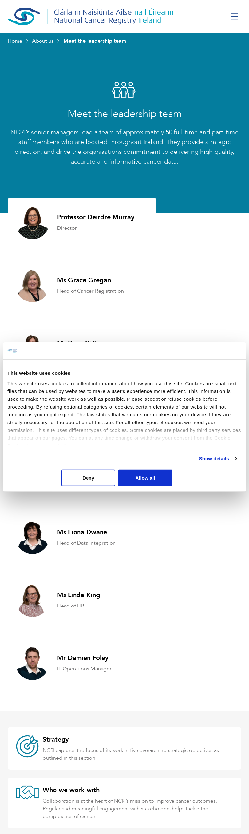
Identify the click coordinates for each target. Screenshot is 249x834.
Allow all (203, 478)
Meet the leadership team (95, 40)
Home (15, 40)
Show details (214, 458)
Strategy (56, 501)
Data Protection (67, 668)
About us (42, 40)
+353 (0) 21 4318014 (49, 780)
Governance (61, 610)
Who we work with (71, 551)
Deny (123, 478)
